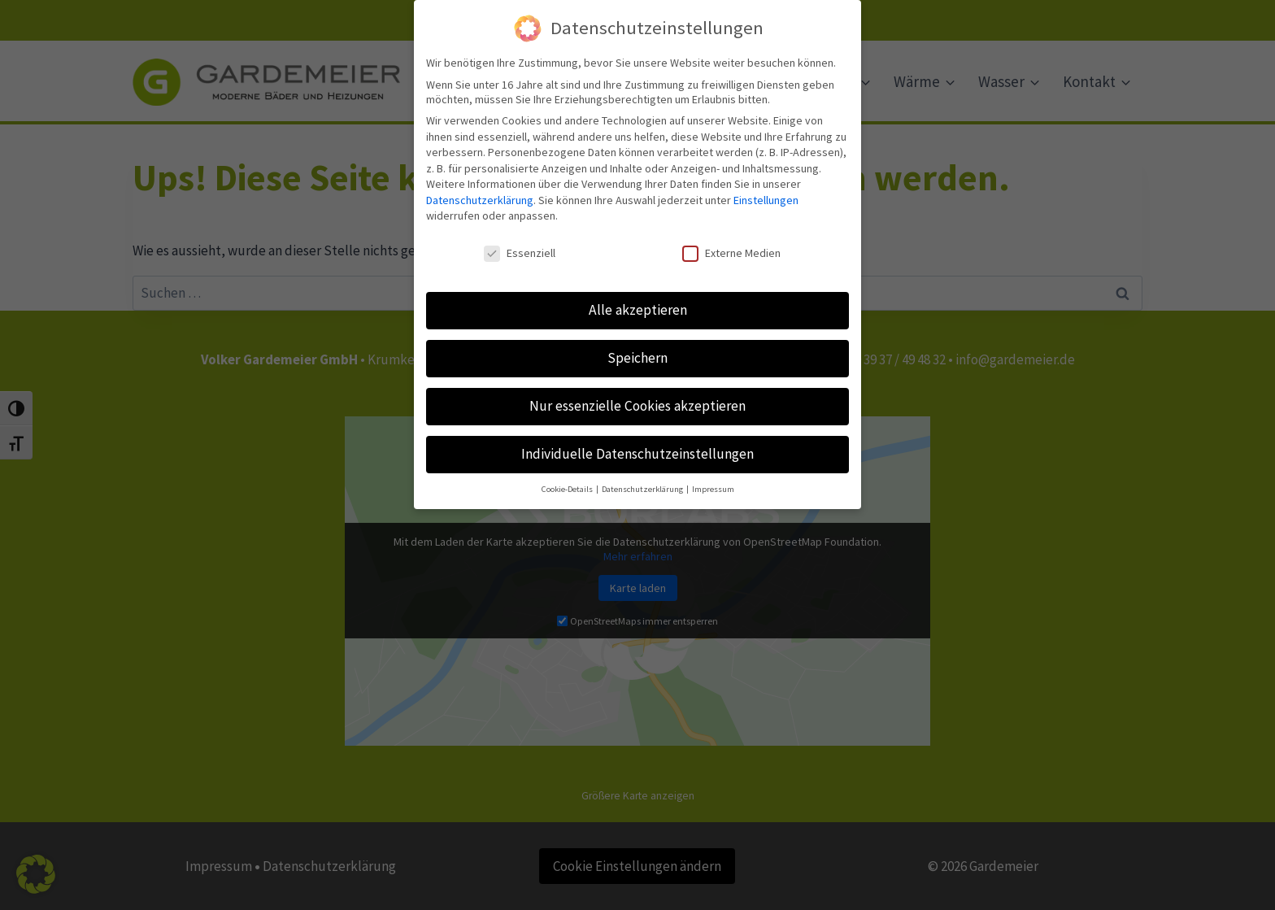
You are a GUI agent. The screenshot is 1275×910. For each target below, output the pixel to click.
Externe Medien (731, 243)
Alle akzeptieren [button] (638, 299)
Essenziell (519, 243)
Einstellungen (766, 189)
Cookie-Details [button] (568, 478)
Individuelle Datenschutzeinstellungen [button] (637, 443)
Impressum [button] (713, 478)
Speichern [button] (637, 347)
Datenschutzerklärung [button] (643, 478)
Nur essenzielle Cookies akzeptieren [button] (637, 395)
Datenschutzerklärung (479, 189)
